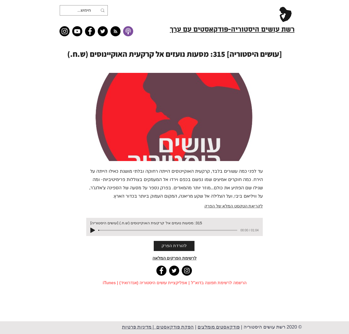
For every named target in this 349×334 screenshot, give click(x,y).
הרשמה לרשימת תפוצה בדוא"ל (218, 283)
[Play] (92, 230)
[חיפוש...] (84, 10)
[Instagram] (64, 31)
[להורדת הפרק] (174, 246)
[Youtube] (77, 31)
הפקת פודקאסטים (174, 327)
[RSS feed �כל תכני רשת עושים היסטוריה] (115, 31)
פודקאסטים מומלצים (219, 327)
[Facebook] (90, 31)
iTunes (109, 283)
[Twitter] (103, 31)
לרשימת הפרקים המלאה (174, 258)
